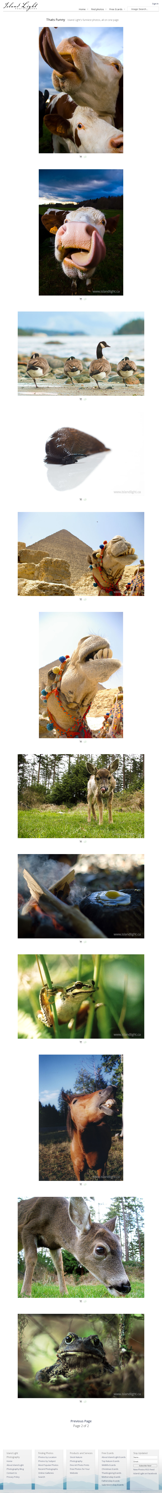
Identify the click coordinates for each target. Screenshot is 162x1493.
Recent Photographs (48, 1469)
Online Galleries (46, 1473)
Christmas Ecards (110, 1469)
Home (82, 9)
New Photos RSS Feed (143, 1469)
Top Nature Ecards (110, 1461)
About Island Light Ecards (114, 1457)
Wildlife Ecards (109, 1465)
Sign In (155, 3)
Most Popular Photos (48, 1465)
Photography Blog (15, 1469)
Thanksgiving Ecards (111, 1473)
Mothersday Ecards (111, 1476)
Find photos (97, 9)
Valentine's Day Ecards (113, 1484)
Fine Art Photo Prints (79, 1465)
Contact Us (12, 1473)
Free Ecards (115, 9)
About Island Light (15, 1465)
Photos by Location (47, 1457)
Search (41, 1476)
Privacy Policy (13, 1476)
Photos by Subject (47, 1461)
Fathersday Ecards (111, 1480)
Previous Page (81, 1421)
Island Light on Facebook (145, 1473)
